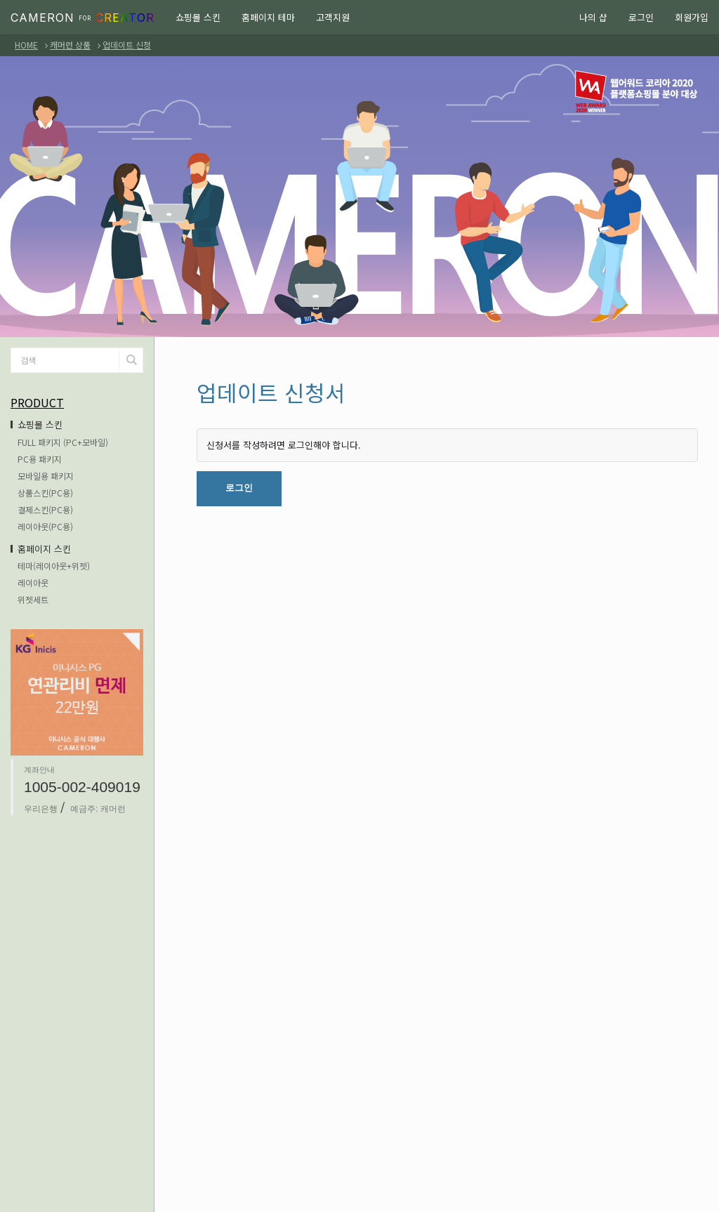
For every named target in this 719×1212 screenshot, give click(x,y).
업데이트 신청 (127, 45)
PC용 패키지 (40, 459)
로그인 (641, 17)
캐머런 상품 (70, 45)
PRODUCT (37, 402)
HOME (26, 45)
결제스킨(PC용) (45, 509)
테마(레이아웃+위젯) (54, 566)
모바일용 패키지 (46, 476)
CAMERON (82, 18)
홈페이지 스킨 (44, 548)
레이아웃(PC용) (45, 526)
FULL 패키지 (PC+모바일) (63, 442)
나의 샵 (593, 17)
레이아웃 (33, 582)
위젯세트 (33, 599)
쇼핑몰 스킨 (198, 17)
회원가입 (691, 17)
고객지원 (333, 17)
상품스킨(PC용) (45, 493)
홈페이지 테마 (268, 17)
